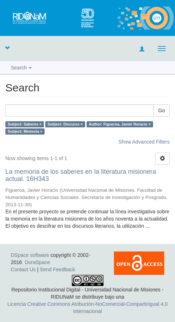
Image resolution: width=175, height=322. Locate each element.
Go (161, 110)
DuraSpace (37, 262)
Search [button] (21, 68)
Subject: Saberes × (24, 124)
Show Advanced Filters (144, 142)
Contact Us (23, 269)
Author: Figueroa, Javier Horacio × (120, 124)
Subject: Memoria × (25, 131)
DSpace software (30, 255)
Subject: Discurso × (65, 124)
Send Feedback (57, 269)
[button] (7, 47)
